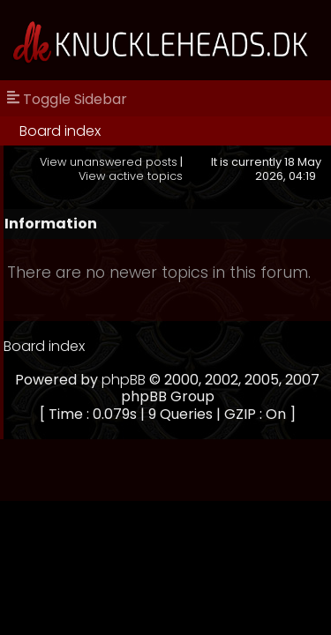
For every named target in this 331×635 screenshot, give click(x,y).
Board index (60, 131)
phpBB (124, 380)
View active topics (131, 175)
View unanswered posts (108, 161)
